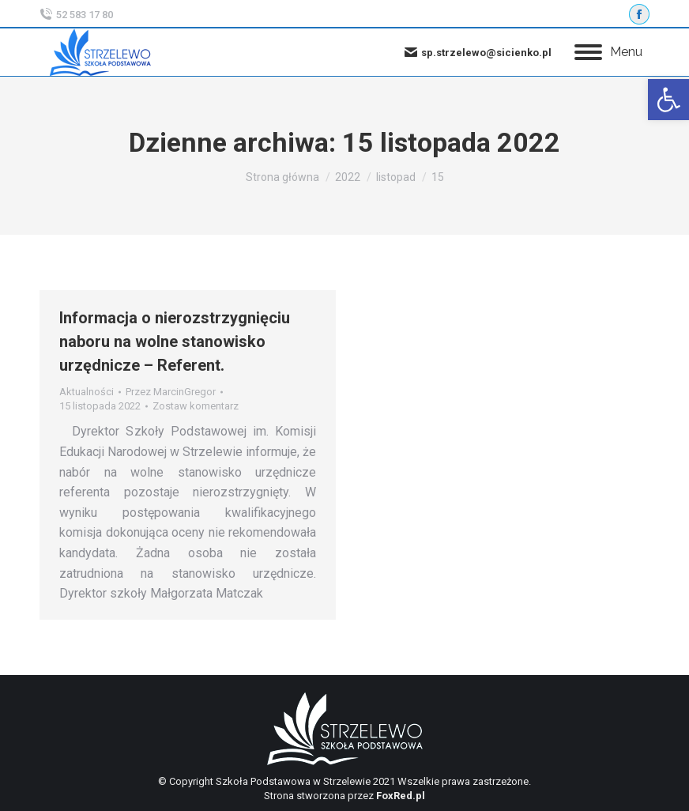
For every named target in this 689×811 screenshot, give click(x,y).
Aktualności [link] (86, 392)
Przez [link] (171, 392)
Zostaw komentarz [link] (195, 406)
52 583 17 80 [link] (76, 14)
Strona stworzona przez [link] (344, 796)
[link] (668, 99)
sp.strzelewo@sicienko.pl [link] (478, 52)
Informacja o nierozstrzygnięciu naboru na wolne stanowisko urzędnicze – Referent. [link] (174, 341)
